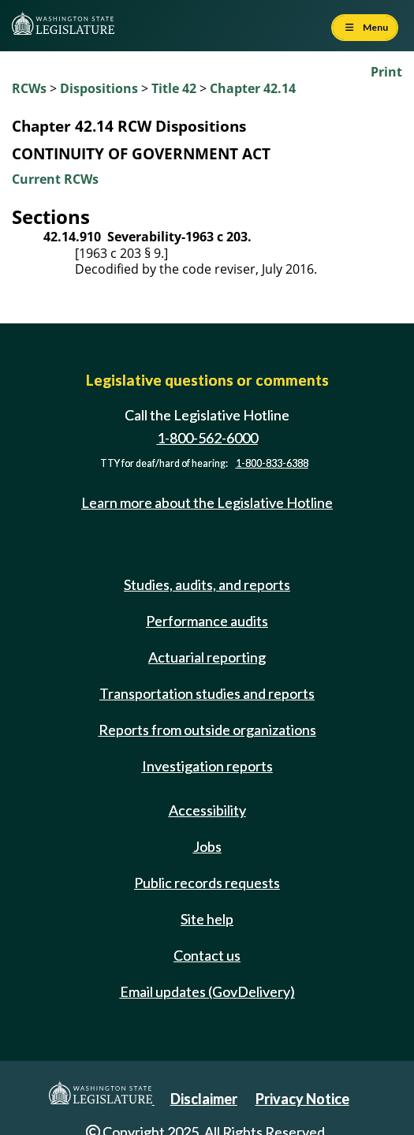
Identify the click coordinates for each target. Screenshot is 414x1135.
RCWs (29, 88)
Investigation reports (207, 766)
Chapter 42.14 (253, 88)
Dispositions (99, 88)
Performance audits (207, 620)
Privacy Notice (302, 1098)
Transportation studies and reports (207, 693)
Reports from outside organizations (207, 729)
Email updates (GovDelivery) (207, 991)
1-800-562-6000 (207, 437)
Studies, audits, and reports (207, 584)
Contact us (207, 955)
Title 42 (173, 88)
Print (386, 71)
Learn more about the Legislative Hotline (207, 502)
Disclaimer (203, 1098)
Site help (207, 919)
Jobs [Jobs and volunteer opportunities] (207, 846)
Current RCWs (55, 179)
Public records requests (207, 882)
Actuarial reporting (207, 657)
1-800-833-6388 (272, 463)
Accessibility (207, 810)
